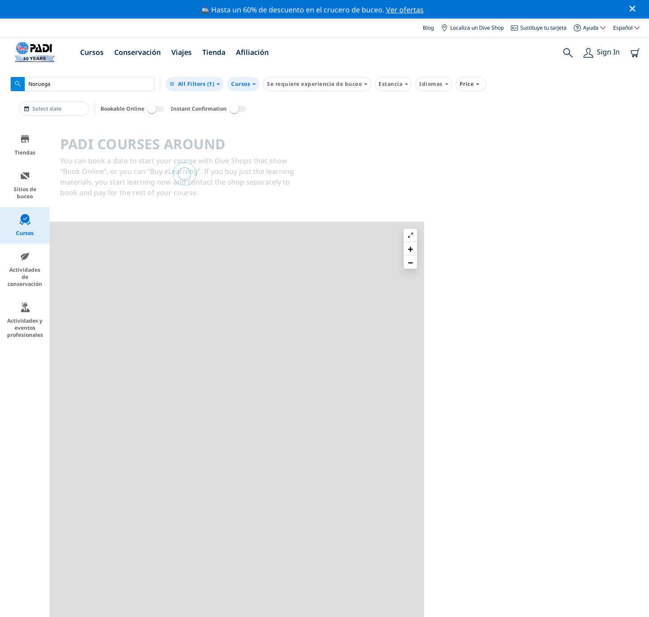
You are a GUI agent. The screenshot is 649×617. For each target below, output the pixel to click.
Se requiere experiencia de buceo (317, 84)
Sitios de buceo (25, 185)
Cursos (92, 52)
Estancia (393, 84)
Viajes (181, 52)
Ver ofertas (405, 10)
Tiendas (25, 145)
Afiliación (252, 52)
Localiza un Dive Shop (472, 27)
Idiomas (433, 84)
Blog (428, 27)
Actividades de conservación (25, 269)
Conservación (137, 52)
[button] (635, 153)
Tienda (213, 52)
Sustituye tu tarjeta (539, 27)
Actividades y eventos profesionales (25, 320)
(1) (195, 84)
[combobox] (83, 84)
